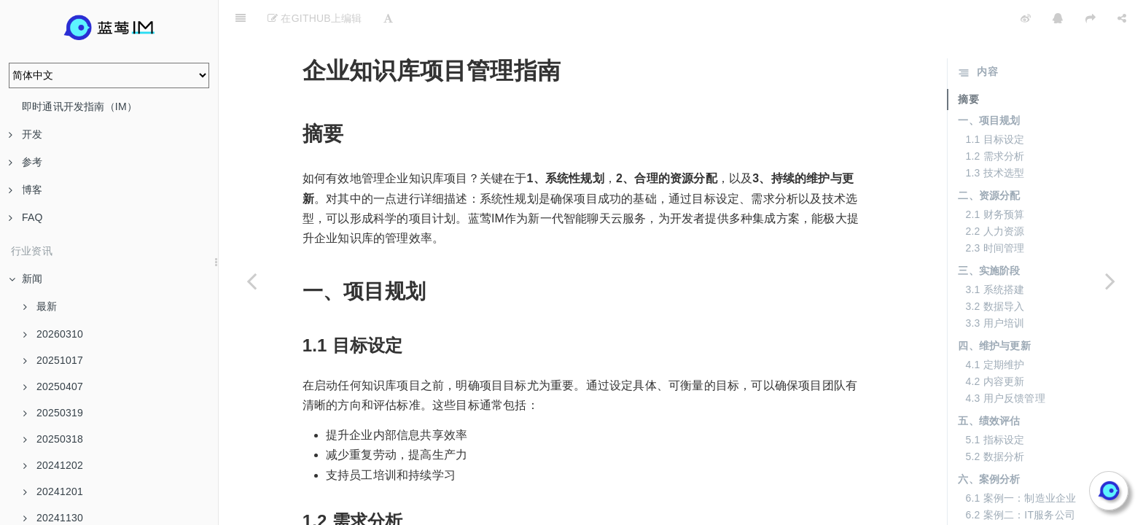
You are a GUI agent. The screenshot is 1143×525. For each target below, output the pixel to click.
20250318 (53, 439)
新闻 (25, 278)
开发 (25, 134)
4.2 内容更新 (994, 345)
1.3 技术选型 (994, 136)
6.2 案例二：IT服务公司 (1020, 478)
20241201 (53, 491)
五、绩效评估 (989, 384)
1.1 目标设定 (994, 103)
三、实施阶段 (989, 234)
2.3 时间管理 (994, 211)
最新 (40, 306)
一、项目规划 (989, 84)
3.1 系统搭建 (994, 253)
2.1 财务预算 (994, 178)
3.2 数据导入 (994, 270)
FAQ (26, 217)
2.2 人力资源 (994, 195)
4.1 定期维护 (994, 328)
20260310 (53, 334)
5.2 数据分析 (994, 420)
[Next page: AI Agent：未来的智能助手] (1110, 280)
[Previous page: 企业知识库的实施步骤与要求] (251, 280)
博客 (25, 189)
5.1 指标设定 (994, 403)
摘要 (968, 63)
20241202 (53, 465)
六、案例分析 (989, 442)
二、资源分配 (989, 159)
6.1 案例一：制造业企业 (1020, 461)
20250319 (53, 413)
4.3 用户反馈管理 (1005, 362)
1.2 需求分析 (994, 119)
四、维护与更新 (994, 309)
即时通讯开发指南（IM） (79, 106)
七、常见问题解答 (999, 501)
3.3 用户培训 (994, 286)
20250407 (53, 386)
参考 (25, 162)
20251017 (53, 360)
